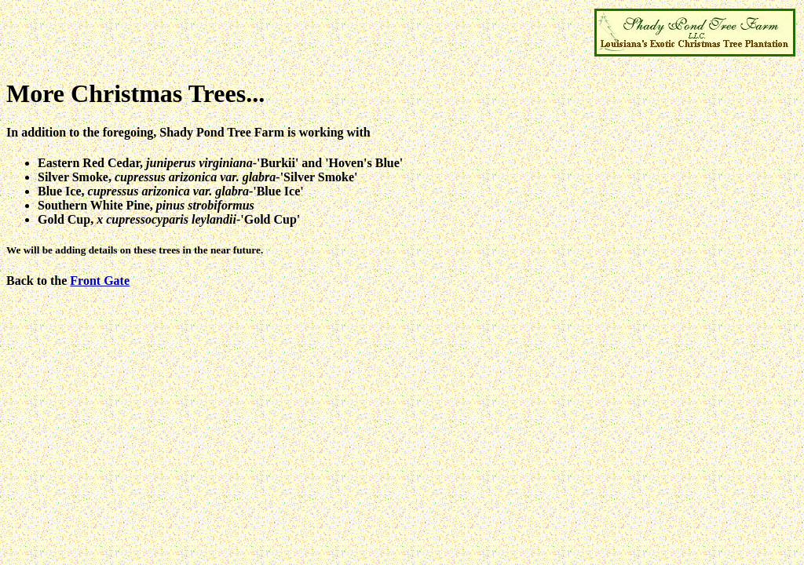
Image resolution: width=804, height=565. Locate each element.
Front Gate (100, 280)
